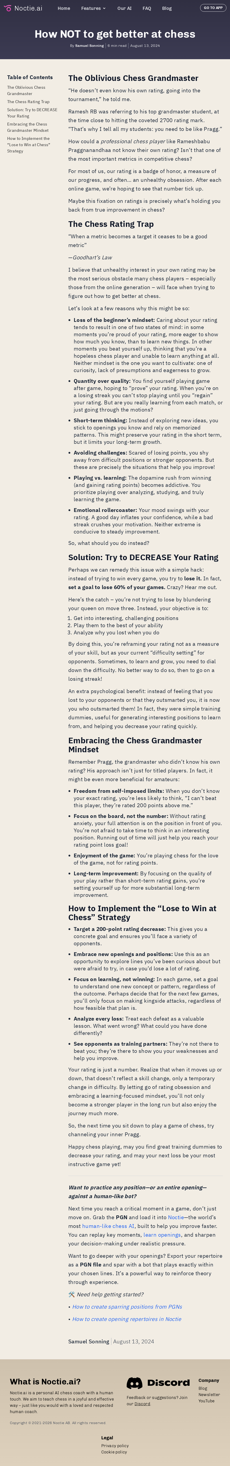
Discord (142, 1403)
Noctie (176, 1217)
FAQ (147, 8)
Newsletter (209, 1394)
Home (64, 8)
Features (93, 8)
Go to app (213, 8)
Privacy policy (115, 1445)
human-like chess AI (108, 1226)
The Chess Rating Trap (28, 101)
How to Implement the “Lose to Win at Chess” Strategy (29, 145)
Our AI (124, 8)
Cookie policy (114, 1452)
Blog (167, 8)
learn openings (162, 1234)
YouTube (207, 1401)
